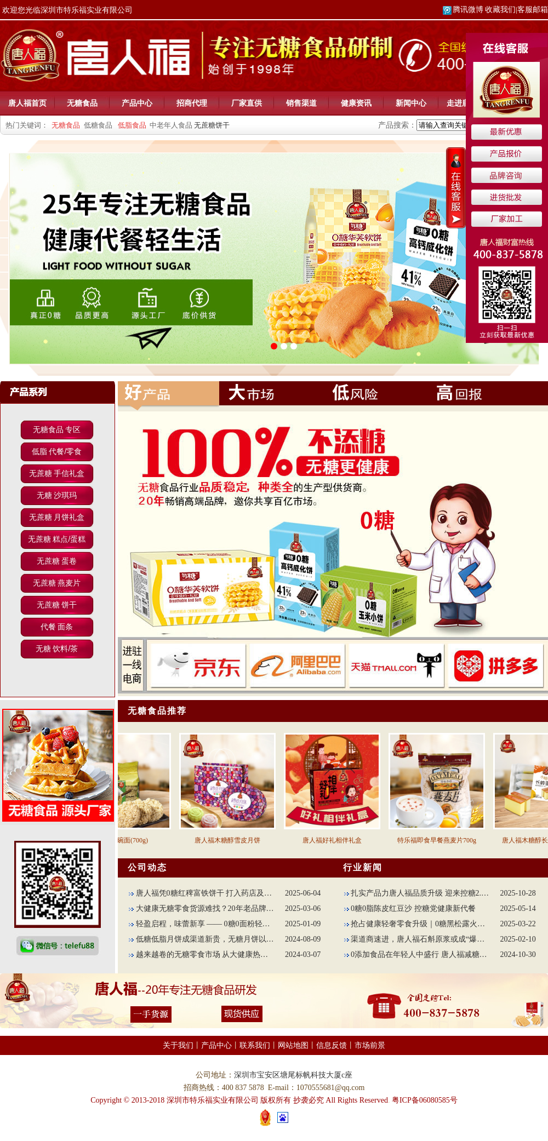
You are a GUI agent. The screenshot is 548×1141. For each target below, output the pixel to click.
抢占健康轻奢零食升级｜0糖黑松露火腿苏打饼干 (416, 924)
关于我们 (178, 1045)
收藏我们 (500, 9)
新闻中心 (411, 103)
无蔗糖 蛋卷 (57, 561)
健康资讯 (356, 103)
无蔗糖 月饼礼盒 (57, 517)
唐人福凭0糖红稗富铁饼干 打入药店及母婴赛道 (201, 893)
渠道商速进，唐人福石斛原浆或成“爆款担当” (416, 939)
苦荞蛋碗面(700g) (129, 840)
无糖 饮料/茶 (57, 648)
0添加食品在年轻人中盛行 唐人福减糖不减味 (416, 954)
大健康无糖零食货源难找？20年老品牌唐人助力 (201, 908)
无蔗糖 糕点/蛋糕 (57, 539)
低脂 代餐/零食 (57, 451)
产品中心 (137, 103)
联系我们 (254, 1045)
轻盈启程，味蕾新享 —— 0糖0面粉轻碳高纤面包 (201, 924)
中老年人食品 (171, 125)
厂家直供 (246, 103)
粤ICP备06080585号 (425, 1100)
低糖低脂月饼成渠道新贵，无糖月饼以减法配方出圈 (201, 939)
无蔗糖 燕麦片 (57, 582)
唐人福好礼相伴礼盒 (338, 840)
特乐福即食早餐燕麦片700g (442, 840)
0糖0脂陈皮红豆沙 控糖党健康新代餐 (410, 908)
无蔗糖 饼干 (57, 604)
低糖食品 (98, 125)
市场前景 (370, 1045)
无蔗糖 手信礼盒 (57, 473)
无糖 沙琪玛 (57, 495)
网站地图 (293, 1045)
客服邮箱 (532, 9)
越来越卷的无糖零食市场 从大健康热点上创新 (201, 954)
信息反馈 (331, 1045)
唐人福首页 (27, 103)
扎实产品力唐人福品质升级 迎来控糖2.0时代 (416, 893)
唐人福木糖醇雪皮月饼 (233, 840)
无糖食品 (82, 103)
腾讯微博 (463, 9)
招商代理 (191, 103)
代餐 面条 (57, 626)
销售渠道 (301, 103)
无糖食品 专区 (57, 429)
